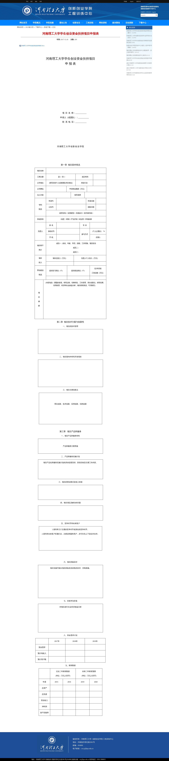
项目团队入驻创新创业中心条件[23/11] (138, 55)
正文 (54, 27)
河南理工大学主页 (146, 12)
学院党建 (50, 23)
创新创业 (76, 23)
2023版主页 (30, 27)
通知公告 (63, 23)
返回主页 (138, 1)
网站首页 (23, 23)
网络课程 (103, 23)
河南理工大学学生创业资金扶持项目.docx (32, 45)
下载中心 (142, 23)
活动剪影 (129, 23)
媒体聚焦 (116, 23)
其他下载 (47, 27)
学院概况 (36, 23)
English (154, 12)
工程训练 (89, 23)
